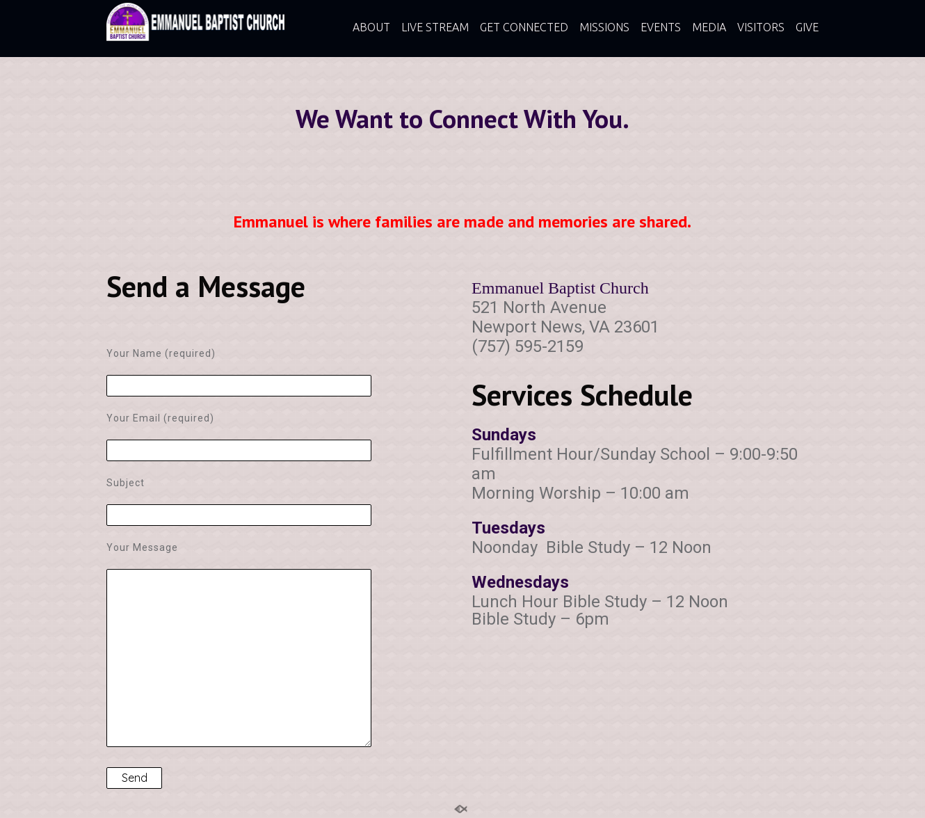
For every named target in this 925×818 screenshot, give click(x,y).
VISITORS (761, 27)
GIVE (807, 27)
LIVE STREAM (435, 27)
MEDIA (709, 27)
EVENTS (661, 27)
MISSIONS (604, 27)
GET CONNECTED (524, 27)
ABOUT (371, 27)
